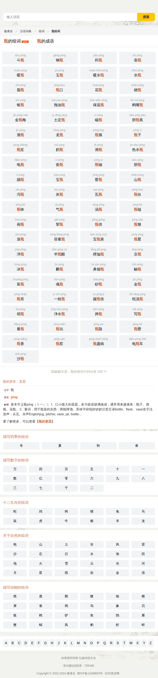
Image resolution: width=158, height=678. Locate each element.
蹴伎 (98, 296)
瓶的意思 (45, 421)
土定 (59, 117)
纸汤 (137, 296)
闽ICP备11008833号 (90, 673)
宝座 (98, 236)
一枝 (59, 296)
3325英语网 (112, 673)
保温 (98, 102)
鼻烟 (98, 266)
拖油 (59, 102)
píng (14, 397)
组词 (42, 31)
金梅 (20, 117)
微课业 (8, 31)
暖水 (98, 72)
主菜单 (155, 6)
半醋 (59, 251)
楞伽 (98, 251)
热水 (137, 147)
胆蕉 (137, 117)
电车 (137, 341)
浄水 (59, 311)
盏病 (98, 341)
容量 (59, 236)
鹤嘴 (137, 102)
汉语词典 (25, 31)
